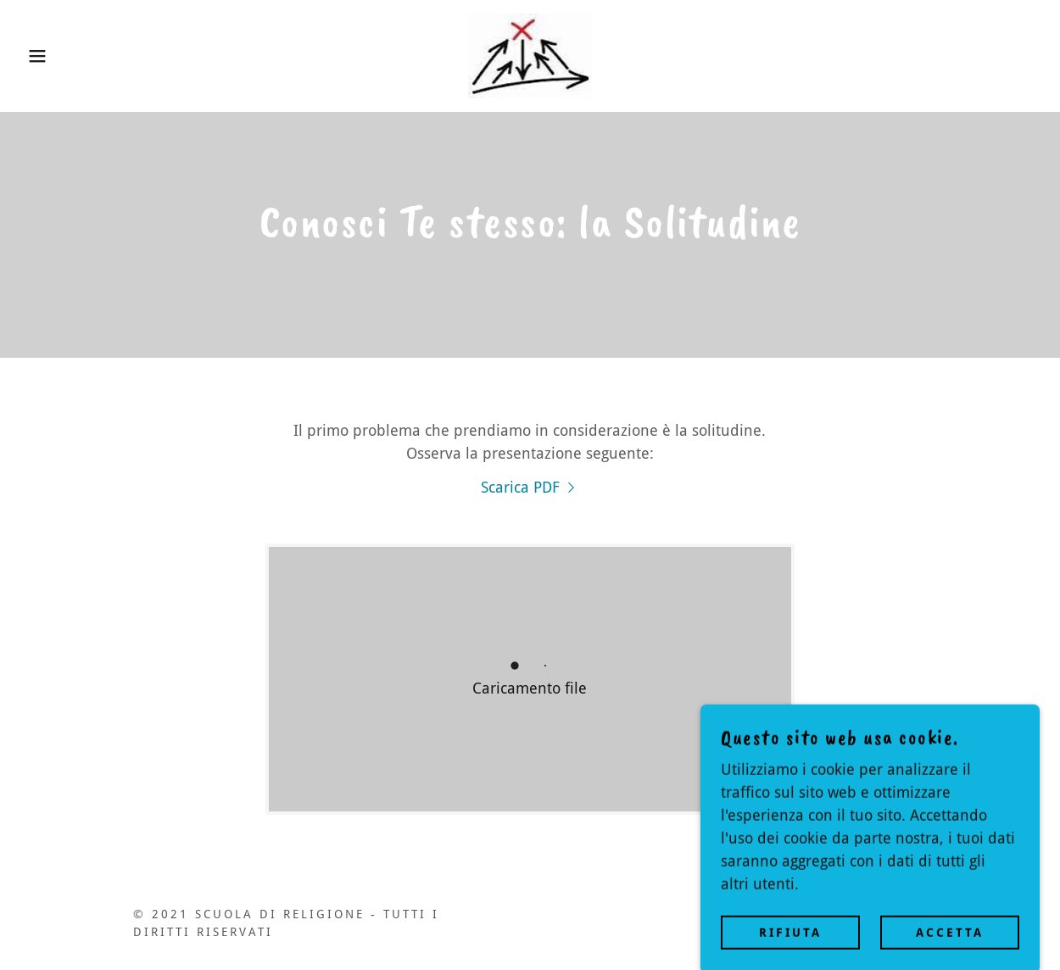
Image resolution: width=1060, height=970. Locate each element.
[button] (53, 56)
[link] (529, 55)
